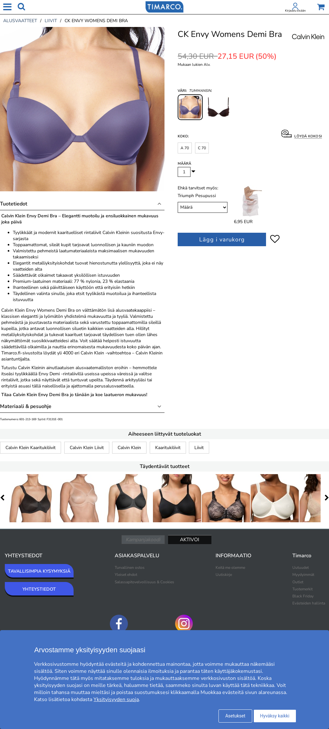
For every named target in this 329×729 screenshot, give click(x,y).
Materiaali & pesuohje (25, 406)
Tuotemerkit (302, 589)
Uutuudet (300, 567)
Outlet (297, 582)
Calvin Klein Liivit (87, 448)
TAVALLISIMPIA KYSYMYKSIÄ (39, 571)
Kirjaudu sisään (295, 11)
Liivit (199, 448)
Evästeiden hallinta (308, 603)
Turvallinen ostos (130, 567)
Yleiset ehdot (126, 574)
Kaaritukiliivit (168, 448)
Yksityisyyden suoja (116, 699)
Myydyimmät (303, 574)
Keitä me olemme (230, 567)
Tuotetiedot (13, 203)
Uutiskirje (224, 574)
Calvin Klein (129, 448)
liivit (51, 21)
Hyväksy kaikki (274, 715)
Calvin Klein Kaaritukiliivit (30, 448)
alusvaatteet (20, 21)
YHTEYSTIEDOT (39, 589)
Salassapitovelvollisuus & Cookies (144, 582)
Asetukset (235, 715)
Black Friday (303, 596)
